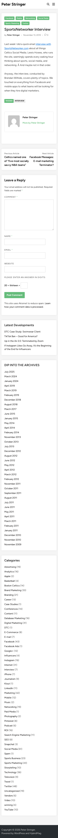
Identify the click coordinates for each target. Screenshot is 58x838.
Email (8, 250)
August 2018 (11, 404)
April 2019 (9, 385)
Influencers (10, 655)
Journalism (9, 679)
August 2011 (10, 497)
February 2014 (11, 432)
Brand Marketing (12, 590)
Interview (19, 101)
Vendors (8, 795)
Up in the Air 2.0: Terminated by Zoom (24, 341)
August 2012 (10, 455)
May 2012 (9, 465)
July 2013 (9, 446)
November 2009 (12, 544)
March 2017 (10, 409)
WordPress (19, 833)
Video (7, 800)
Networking (30, 18)
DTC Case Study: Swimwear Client (22, 331)
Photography (10, 716)
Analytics (9, 571)
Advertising (10, 567)
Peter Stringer (13, 4)
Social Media (43, 18)
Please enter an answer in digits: (25, 277)
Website (9, 263)
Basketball (9, 581)
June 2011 (9, 507)
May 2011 (9, 511)
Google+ (8, 651)
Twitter (25, 23)
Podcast (8, 725)
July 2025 (9, 371)
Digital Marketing (13, 623)
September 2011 (12, 493)
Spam (7, 753)
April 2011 (9, 516)
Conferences (11, 609)
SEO (6, 739)
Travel (7, 781)
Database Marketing (14, 618)
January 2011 (11, 530)
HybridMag (35, 833)
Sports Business (12, 758)
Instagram (9, 660)
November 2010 (12, 539)
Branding (8, 595)
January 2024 (11, 381)
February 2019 (11, 395)
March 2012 (10, 474)
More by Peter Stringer (34, 123)
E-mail (7, 637)
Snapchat (9, 744)
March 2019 (10, 390)
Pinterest (9, 721)
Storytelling (10, 767)
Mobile (19, 18)
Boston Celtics (12, 585)
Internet (8, 665)
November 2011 (12, 483)
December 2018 (12, 399)
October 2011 (11, 488)
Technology (10, 772)
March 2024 (10, 376)
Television (9, 777)
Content (8, 613)
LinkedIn (8, 688)
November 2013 (12, 437)
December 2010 (12, 535)
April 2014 (9, 427)
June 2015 (9, 413)
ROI (6, 730)
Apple (7, 576)
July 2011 (9, 502)
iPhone (7, 674)
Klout (7, 683)
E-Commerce (11, 632)
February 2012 (11, 479)
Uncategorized (12, 791)
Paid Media (10, 711)
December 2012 (12, 451)
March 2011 (10, 521)
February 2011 (11, 525)
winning (8, 805)
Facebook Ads (11, 646)
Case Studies (11, 604)
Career (7, 599)
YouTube (8, 809)
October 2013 (11, 441)
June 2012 (9, 460)
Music (7, 702)
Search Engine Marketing (17, 735)
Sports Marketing (12, 23)
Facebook (9, 18)
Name (8, 236)
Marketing (9, 693)
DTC (6, 627)
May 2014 (9, 423)
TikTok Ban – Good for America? (20, 336)
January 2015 (11, 418)
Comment (11, 197)
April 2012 (9, 469)
